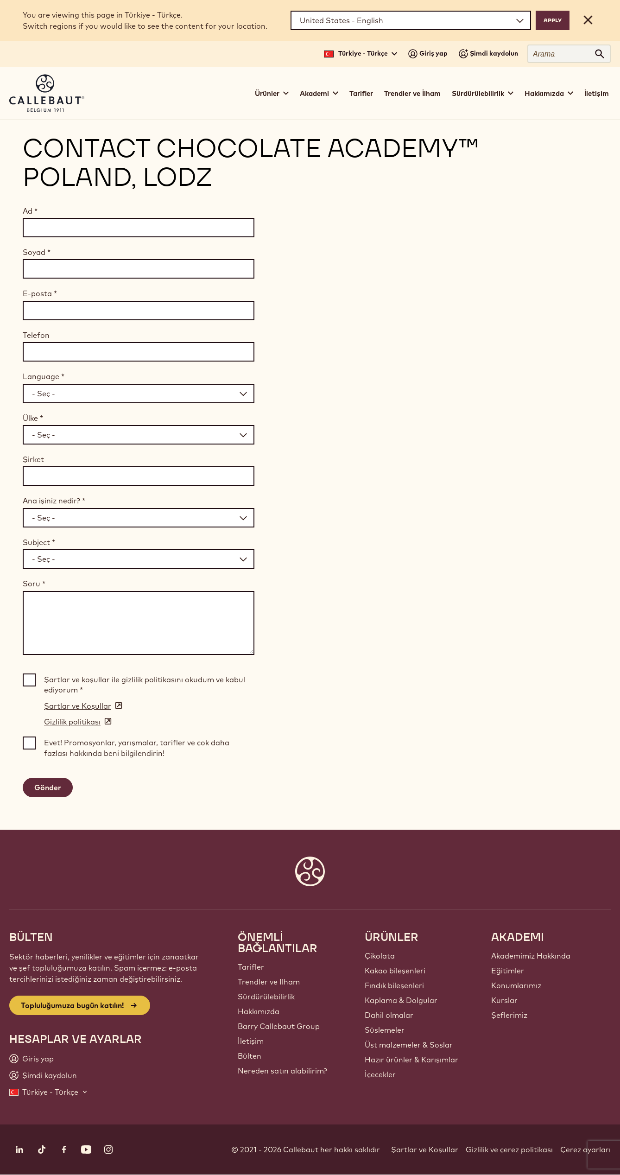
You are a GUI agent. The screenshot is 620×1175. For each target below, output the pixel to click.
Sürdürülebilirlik (266, 996)
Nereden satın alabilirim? (282, 1070)
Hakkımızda (258, 1011)
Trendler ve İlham (412, 93)
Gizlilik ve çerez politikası (509, 1149)
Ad (30, 211)
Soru (34, 583)
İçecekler (380, 1074)
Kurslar (504, 1000)
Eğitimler (507, 970)
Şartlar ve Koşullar (424, 1149)
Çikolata (380, 955)
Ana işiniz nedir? (54, 500)
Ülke (33, 418)
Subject (39, 542)
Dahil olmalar (389, 1015)
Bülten (249, 1056)
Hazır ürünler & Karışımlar (411, 1059)
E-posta (40, 293)
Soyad (37, 252)
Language (43, 376)
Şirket (33, 459)
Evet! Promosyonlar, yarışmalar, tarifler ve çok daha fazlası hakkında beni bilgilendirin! (136, 747)
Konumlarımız (516, 985)
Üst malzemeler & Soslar (409, 1044)
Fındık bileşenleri (394, 985)
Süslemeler (385, 1030)
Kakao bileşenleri (395, 970)
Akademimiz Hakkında (530, 955)
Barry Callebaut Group (279, 1026)
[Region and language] (411, 20)
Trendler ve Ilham (269, 981)
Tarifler (361, 93)
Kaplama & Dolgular (401, 1000)
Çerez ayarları (585, 1149)
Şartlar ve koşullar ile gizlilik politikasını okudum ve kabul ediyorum (144, 684)
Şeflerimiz (509, 1015)
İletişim (596, 93)
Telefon (36, 335)
